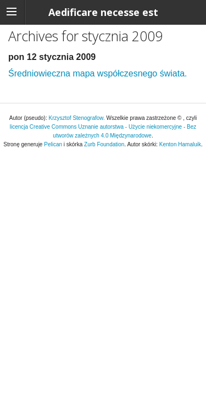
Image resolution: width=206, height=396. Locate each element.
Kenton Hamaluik (180, 144)
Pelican (53, 144)
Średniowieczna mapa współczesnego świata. (97, 73)
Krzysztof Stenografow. (78, 118)
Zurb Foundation (104, 144)
